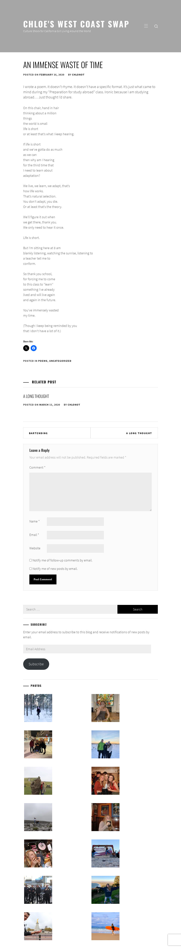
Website (34, 548)
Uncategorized (60, 360)
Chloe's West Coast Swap (76, 24)
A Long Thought (36, 396)
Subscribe (36, 664)
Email (34, 535)
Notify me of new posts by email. (55, 568)
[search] (156, 26)
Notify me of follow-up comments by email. (62, 560)
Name (34, 521)
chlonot (78, 74)
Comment (37, 467)
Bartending (38, 433)
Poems (42, 360)
